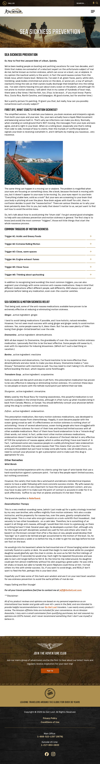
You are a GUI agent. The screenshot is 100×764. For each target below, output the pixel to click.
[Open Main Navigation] (93, 11)
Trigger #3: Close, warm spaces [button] (48, 251)
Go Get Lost (51, 607)
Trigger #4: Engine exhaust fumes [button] (48, 259)
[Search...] (85, 3)
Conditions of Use (50, 722)
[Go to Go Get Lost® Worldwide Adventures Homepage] (23, 12)
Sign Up (50, 671)
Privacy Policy (50, 718)
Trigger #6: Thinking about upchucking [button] (48, 274)
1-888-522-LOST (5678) (50, 736)
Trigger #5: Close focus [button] (48, 267)
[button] (94, 3)
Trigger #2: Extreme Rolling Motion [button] (48, 244)
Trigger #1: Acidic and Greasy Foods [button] (48, 236)
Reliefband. (35, 498)
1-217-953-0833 (50, 745)
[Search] (97, 3)
